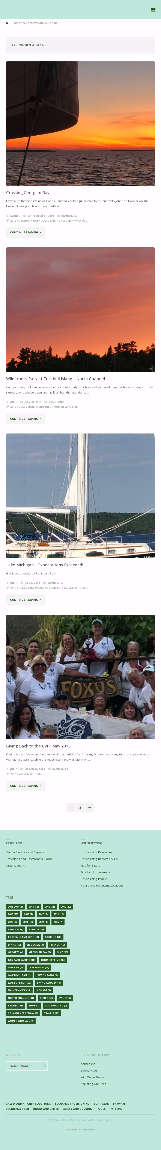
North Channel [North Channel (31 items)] (21, 998)
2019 (13, 220)
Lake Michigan (38, 588)
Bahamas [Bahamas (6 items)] (15, 929)
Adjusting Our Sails (93, 1084)
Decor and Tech (17, 1109)
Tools (100, 1109)
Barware (119, 1104)
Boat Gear (101, 1104)
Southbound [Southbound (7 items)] (56, 1005)
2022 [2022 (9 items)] (12, 921)
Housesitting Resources (96, 852)
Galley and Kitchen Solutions (28, 1104)
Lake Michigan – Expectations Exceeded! (44, 564)
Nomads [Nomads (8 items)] (43, 990)
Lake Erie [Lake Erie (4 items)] (15, 967)
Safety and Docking (77, 1109)
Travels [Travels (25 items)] (51, 1013)
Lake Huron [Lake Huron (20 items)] (39, 967)
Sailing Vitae (89, 1070)
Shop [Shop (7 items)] (34, 1005)
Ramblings (69, 216)
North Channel (39, 407)
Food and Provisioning (72, 1104)
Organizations (15, 865)
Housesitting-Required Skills (99, 859)
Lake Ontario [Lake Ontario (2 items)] (47, 975)
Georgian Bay (28, 220)
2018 (13, 774)
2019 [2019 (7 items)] (28, 914)
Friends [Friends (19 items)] (57, 944)
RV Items (116, 1109)
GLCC (44, 220)
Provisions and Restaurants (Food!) (29, 859)
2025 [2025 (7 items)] (58, 921)
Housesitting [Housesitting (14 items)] (53, 960)
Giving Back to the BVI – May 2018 (38, 746)
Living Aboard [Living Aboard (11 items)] (49, 982)
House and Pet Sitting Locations (102, 885)
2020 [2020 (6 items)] (43, 914)
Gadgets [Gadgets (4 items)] (15, 952)
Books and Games (46, 1109)
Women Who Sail (75, 220)
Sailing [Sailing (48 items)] (15, 1005)
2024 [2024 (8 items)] (43, 921)
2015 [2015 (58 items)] (34, 906)
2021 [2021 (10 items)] (59, 914)
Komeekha (88, 1064)
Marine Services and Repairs (25, 852)
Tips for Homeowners (95, 872)
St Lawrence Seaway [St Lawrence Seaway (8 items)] (23, 1013)
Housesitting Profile (94, 879)
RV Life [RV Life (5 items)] (65, 998)
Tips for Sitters (90, 865)
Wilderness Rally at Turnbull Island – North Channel (55, 378)
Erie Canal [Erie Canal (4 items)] (35, 944)
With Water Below (92, 1077)
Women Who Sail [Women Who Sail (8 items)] (20, 1020)
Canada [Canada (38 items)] (36, 929)
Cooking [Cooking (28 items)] (53, 937)
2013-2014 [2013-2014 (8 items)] (15, 906)
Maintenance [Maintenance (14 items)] (19, 990)
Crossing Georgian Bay (27, 192)
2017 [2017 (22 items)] (66, 906)
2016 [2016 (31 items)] (50, 906)
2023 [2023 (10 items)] (28, 921)
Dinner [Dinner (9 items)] (14, 944)
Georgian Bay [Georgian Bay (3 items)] (40, 952)
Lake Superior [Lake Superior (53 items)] (19, 982)
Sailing (55, 220)
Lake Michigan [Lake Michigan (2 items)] (19, 975)
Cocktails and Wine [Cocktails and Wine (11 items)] (23, 937)
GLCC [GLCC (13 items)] (62, 952)
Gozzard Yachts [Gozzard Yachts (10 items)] (21, 960)
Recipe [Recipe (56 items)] (46, 998)
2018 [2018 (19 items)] (13, 914)
